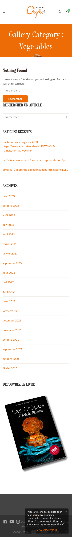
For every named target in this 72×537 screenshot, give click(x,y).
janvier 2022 (10, 310)
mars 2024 (9, 196)
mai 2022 (8, 282)
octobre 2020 (11, 358)
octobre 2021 (11, 339)
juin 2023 (8, 224)
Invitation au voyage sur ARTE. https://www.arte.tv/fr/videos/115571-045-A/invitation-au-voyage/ (29, 146)
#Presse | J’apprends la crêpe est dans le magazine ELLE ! (36, 169)
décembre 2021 (12, 320)
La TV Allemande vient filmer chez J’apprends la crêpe (34, 160)
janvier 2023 (10, 253)
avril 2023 (9, 234)
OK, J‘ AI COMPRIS (47, 529)
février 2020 (10, 368)
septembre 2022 (12, 263)
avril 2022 (9, 291)
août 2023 (9, 215)
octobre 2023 (11, 205)
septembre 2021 (12, 349)
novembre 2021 (12, 330)
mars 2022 (9, 301)
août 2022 (9, 272)
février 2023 (10, 243)
